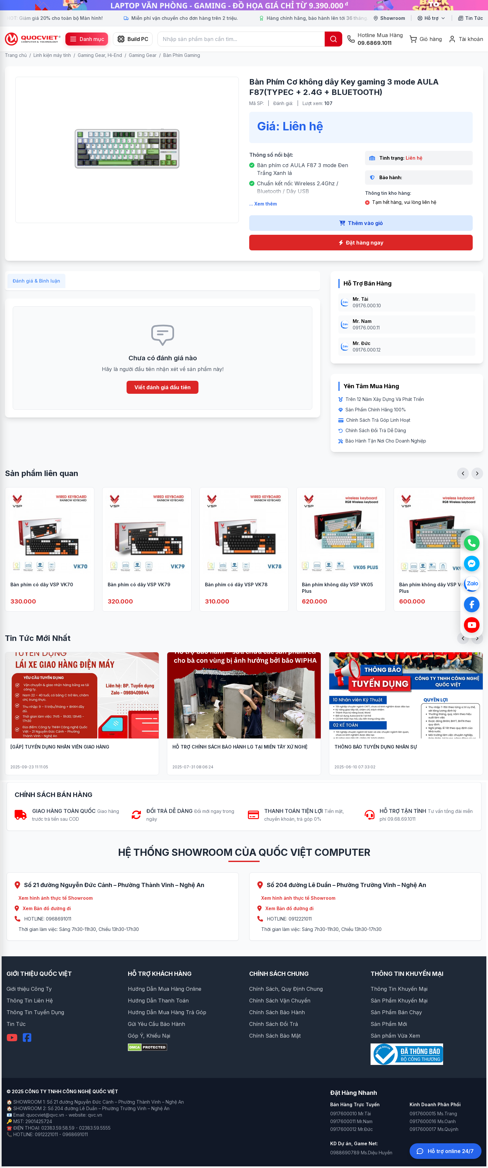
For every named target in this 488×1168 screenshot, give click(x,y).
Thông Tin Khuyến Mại (399, 989)
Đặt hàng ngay (361, 242)
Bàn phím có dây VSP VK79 (139, 593)
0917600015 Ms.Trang (433, 1113)
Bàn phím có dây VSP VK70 (41, 593)
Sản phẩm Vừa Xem (395, 1035)
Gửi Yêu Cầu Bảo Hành (156, 1024)
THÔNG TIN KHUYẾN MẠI (407, 973)
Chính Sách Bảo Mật (275, 1035)
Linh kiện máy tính (52, 55)
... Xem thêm (263, 203)
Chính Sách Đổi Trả (273, 1024)
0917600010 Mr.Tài (350, 1113)
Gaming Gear (142, 55)
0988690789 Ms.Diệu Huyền (361, 1152)
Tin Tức (16, 1024)
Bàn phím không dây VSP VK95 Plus (434, 597)
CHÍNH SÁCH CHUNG (279, 973)
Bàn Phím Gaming (181, 55)
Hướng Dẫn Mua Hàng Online (164, 989)
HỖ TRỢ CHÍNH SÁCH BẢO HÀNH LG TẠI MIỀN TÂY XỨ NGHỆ (239, 755)
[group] (244, 5)
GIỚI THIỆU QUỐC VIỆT (39, 973)
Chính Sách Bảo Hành (277, 1012)
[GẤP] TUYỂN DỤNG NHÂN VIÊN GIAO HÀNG (59, 755)
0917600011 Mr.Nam (351, 1121)
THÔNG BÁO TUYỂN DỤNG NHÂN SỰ (375, 755)
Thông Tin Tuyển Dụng (35, 1012)
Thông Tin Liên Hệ (30, 1000)
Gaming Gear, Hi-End (100, 55)
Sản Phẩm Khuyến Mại (399, 1000)
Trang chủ (16, 55)
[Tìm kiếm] (333, 39)
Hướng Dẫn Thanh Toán (158, 1000)
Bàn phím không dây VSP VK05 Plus (337, 597)
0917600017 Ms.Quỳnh (434, 1129)
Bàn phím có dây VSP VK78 (236, 593)
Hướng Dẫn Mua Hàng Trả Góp (167, 1012)
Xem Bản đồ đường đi (43, 908)
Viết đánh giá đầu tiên (162, 396)
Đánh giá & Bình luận (36, 289)
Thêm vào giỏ (361, 223)
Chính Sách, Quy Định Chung (286, 989)
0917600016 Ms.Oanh (433, 1121)
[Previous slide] (463, 482)
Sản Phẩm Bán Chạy (396, 1012)
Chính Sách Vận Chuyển (279, 1000)
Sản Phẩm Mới (389, 1024)
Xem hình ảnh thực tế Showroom (56, 898)
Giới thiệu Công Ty (29, 989)
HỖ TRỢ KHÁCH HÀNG (160, 973)
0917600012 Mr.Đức (351, 1129)
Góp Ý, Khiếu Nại (149, 1035)
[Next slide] (477, 482)
